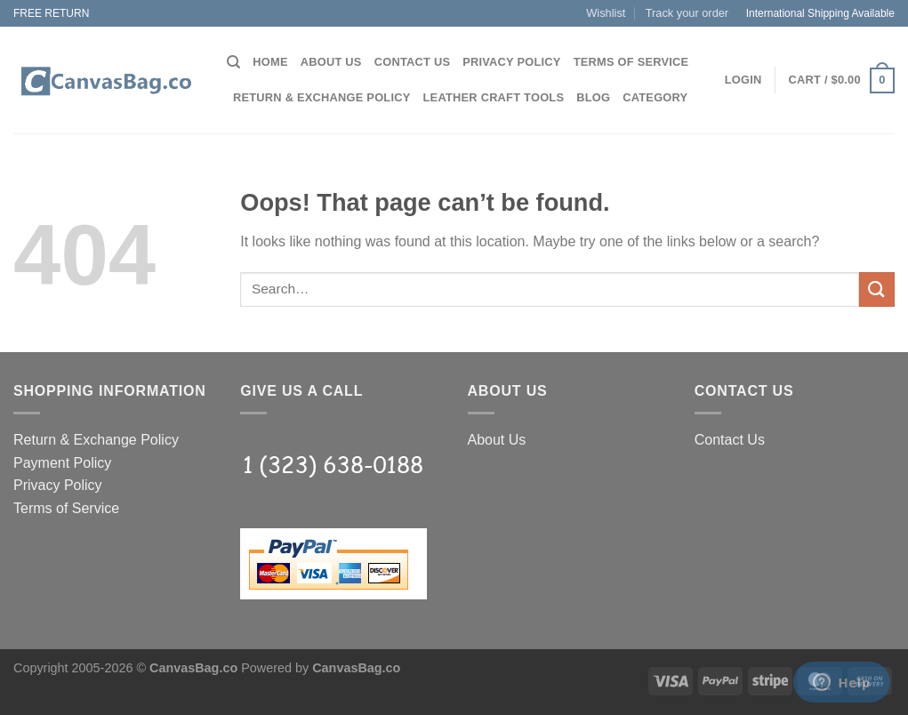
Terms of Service (631, 61)
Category (655, 97)
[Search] (233, 62)
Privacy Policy (511, 61)
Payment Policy (62, 462)
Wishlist (605, 13)
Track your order (687, 13)
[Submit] (877, 289)
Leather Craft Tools (494, 97)
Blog (593, 97)
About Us (331, 61)
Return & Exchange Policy (322, 97)
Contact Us (412, 61)
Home (270, 61)
